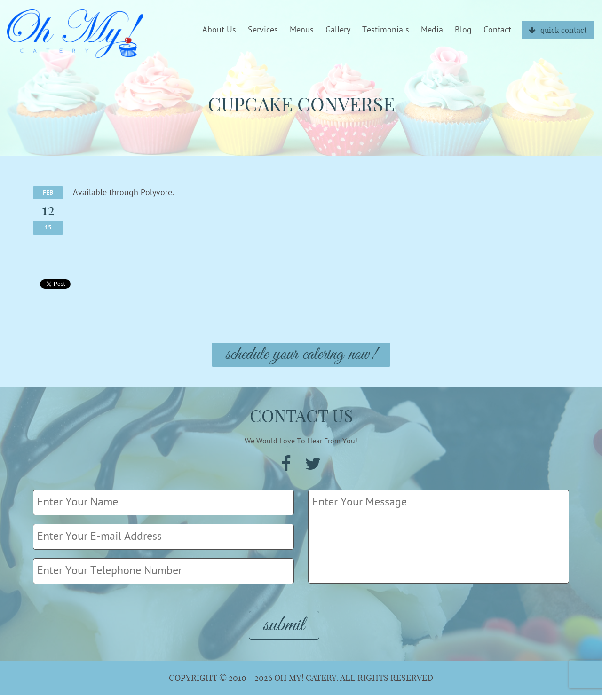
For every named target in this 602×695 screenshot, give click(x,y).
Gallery (337, 30)
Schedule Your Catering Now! (301, 355)
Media (432, 30)
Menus (302, 30)
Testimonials (385, 30)
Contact (497, 30)
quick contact (558, 30)
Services (263, 30)
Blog (463, 30)
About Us (219, 30)
